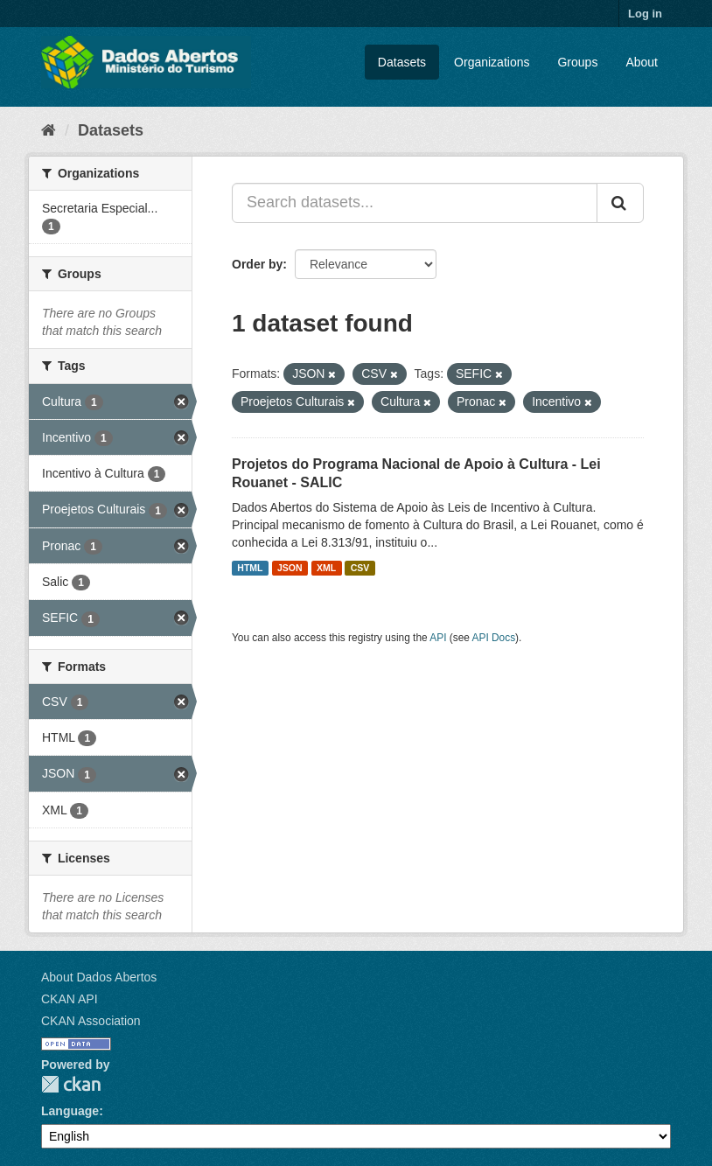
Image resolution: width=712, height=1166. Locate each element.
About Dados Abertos (99, 977)
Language (70, 1111)
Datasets (402, 62)
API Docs (494, 638)
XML (326, 567)
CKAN (71, 1084)
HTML (249, 567)
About (641, 62)
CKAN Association (91, 1021)
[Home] (48, 130)
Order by (257, 264)
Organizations (491, 62)
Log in (645, 13)
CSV (360, 567)
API (437, 638)
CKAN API (69, 999)
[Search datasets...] (414, 203)
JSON (290, 567)
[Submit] (620, 203)
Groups (577, 62)
